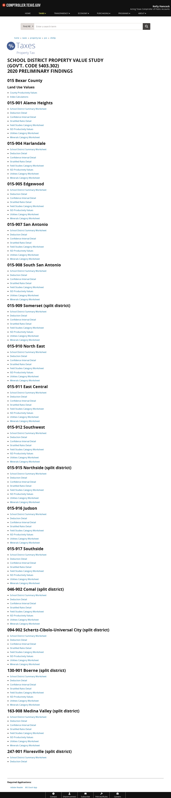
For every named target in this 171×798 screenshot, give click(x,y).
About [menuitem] (141, 13)
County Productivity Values (23, 92)
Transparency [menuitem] (61, 13)
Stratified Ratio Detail (20, 121)
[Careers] (117, 795)
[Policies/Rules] (101, 795)
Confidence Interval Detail (23, 117)
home (16, 38)
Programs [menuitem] (123, 13)
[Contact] (53, 795)
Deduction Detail (18, 112)
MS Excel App (31, 787)
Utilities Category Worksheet (24, 133)
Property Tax (26, 52)
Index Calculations (19, 96)
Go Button (146, 26)
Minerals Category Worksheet (25, 137)
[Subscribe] (86, 795)
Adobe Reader (16, 787)
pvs (45, 38)
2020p (53, 38)
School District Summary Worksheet (28, 108)
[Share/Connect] (69, 795)
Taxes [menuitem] (41, 13)
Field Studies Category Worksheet (27, 125)
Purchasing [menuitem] (103, 13)
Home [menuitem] (28, 13)
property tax (35, 38)
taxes (24, 38)
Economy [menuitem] (83, 13)
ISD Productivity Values (21, 129)
